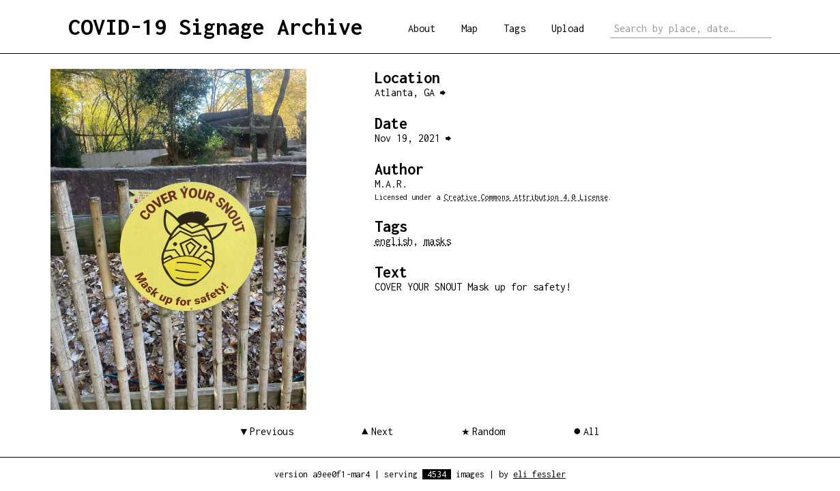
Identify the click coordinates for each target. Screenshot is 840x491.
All (591, 431)
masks (437, 241)
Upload (567, 28)
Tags (514, 28)
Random (488, 431)
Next (382, 431)
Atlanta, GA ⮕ (410, 92)
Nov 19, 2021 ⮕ (413, 138)
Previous (271, 431)
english (394, 241)
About (421, 28)
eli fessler (539, 474)
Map (469, 28)
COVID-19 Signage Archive (215, 27)
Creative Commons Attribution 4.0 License (526, 197)
